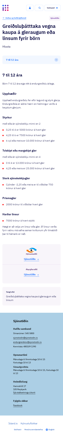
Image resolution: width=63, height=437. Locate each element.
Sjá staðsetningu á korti (24, 392)
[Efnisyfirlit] (31, 60)
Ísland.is (13, 423)
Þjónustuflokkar (29, 423)
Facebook (17, 405)
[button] (30, 8)
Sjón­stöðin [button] (31, 259)
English (51, 429)
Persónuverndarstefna (33, 429)
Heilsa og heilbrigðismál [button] (14, 18)
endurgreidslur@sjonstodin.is (27, 342)
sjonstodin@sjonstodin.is (25, 337)
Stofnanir (17, 429)
